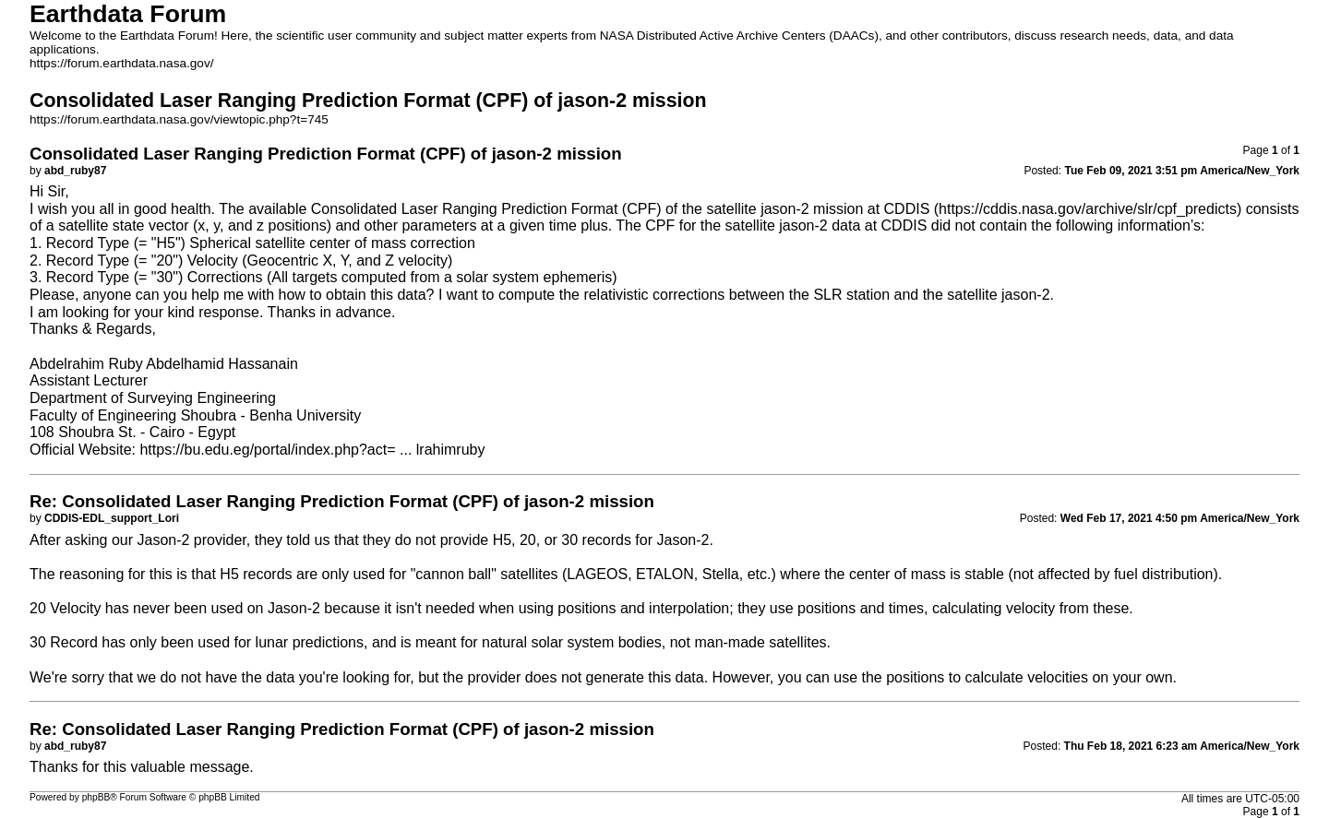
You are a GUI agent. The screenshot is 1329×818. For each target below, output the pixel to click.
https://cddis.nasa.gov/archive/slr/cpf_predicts (1088, 209)
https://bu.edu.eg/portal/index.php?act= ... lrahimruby (312, 449)
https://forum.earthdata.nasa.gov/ (122, 63)
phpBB (96, 797)
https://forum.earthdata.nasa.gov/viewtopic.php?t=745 (179, 119)
